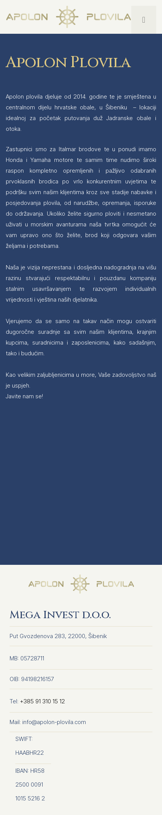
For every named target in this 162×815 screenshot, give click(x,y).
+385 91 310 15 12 (42, 701)
